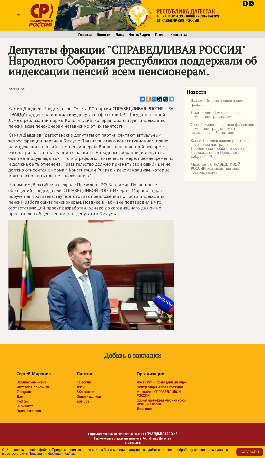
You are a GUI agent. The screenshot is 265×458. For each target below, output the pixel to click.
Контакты (178, 34)
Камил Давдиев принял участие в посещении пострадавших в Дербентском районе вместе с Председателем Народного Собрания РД (218, 149)
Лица (120, 34)
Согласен (250, 452)
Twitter (22, 401)
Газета (160, 34)
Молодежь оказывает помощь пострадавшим (213, 169)
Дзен (20, 396)
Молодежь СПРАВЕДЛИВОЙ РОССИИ (159, 393)
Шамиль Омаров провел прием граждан (215, 103)
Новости (104, 34)
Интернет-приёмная (33, 387)
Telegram (24, 392)
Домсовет (145, 409)
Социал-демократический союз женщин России (161, 402)
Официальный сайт (31, 382)
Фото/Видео (139, 34)
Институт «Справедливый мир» (162, 382)
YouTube (83, 401)
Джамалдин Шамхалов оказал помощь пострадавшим (215, 115)
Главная (85, 34)
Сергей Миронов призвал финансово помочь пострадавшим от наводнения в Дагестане (220, 129)
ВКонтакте (25, 406)
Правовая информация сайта (51, 453)
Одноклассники (29, 411)
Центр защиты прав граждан (160, 387)
